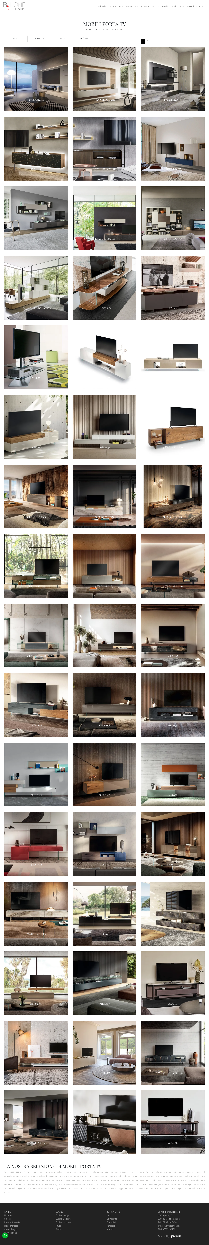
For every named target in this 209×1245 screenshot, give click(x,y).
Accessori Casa (147, 6)
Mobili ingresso (11, 1225)
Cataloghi (163, 6)
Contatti (201, 6)
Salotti (7, 1218)
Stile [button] (62, 38)
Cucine (112, 6)
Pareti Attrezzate (12, 1222)
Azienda (102, 6)
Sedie (58, 1229)
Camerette (112, 1218)
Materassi (111, 1225)
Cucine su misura (63, 1222)
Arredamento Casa (128, 6)
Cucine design (62, 1215)
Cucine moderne (64, 1218)
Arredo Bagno (10, 1229)
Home (88, 29)
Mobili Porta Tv (117, 29)
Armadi (110, 1229)
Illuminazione (10, 1232)
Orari (173, 6)
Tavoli (58, 1225)
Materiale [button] (39, 38)
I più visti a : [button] (85, 38)
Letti (109, 1215)
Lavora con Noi (186, 6)
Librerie (8, 1215)
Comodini (111, 1222)
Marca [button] (16, 38)
